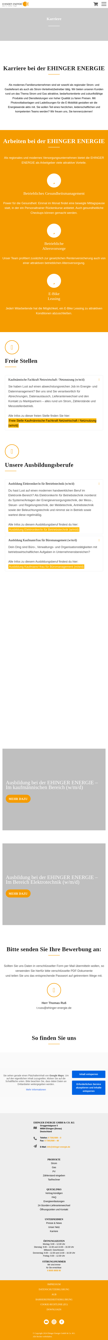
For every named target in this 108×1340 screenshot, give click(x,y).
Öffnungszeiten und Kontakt (54, 1209)
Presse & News (54, 1223)
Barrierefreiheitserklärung (54, 1299)
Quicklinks (53, 1189)
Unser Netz (54, 1227)
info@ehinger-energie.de (58, 1147)
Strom (54, 1163)
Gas (54, 1167)
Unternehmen (54, 1219)
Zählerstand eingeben (54, 1175)
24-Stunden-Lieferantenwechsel (54, 1205)
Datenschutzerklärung (54, 1289)
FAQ (54, 1197)
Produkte (53, 1159)
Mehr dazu (18, 799)
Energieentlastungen (54, 1201)
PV (54, 1171)
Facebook (61, 1321)
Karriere (54, 1231)
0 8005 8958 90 (54, 1270)
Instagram (54, 1321)
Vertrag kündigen (54, 1193)
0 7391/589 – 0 (54, 1138)
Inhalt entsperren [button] (88, 1074)
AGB (54, 1294)
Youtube (46, 1321)
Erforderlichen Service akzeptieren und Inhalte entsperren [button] (88, 1087)
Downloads (54, 1309)
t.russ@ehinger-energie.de (53, 1008)
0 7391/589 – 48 (52, 1141)
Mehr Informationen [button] (36, 1089)
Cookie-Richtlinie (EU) (54, 1304)
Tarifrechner (54, 1179)
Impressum (54, 1284)
